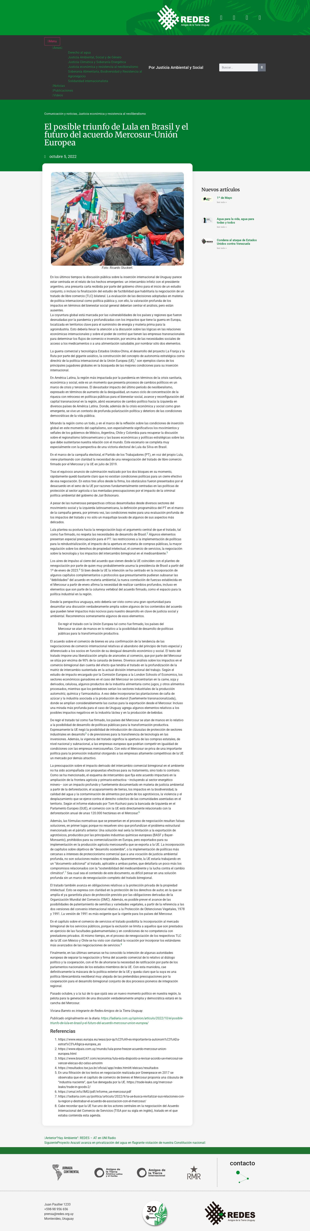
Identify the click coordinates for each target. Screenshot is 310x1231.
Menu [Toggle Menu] (52, 41)
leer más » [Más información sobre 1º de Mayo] (222, 202)
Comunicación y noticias (60, 114)
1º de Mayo (224, 198)
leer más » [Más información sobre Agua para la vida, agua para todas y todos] (222, 227)
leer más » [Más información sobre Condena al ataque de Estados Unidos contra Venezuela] (222, 248)
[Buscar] (262, 67)
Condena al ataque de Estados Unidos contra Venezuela (237, 241)
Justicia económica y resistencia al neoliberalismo (112, 114)
